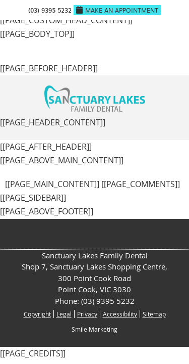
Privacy (87, 314)
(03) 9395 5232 (50, 10)
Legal (64, 314)
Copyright (37, 314)
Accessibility (120, 314)
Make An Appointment (117, 10)
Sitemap (154, 314)
